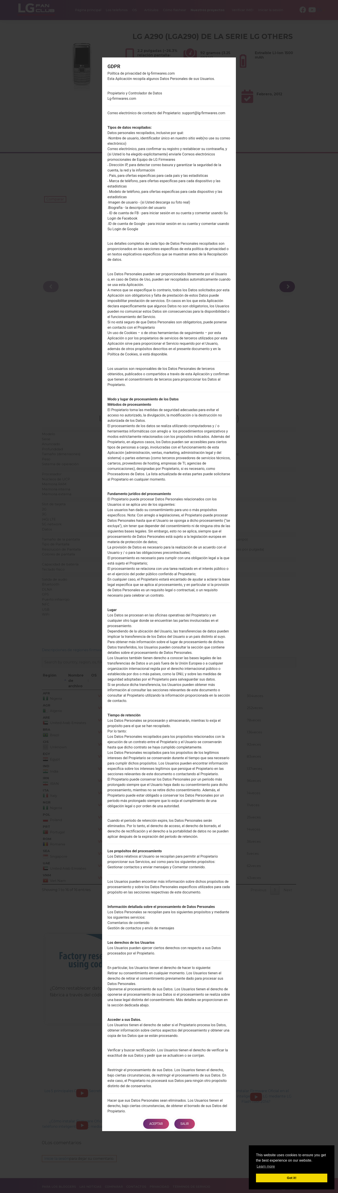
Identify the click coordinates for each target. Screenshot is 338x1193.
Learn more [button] (266, 1166)
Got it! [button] (291, 1178)
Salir (185, 1124)
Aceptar (155, 1124)
